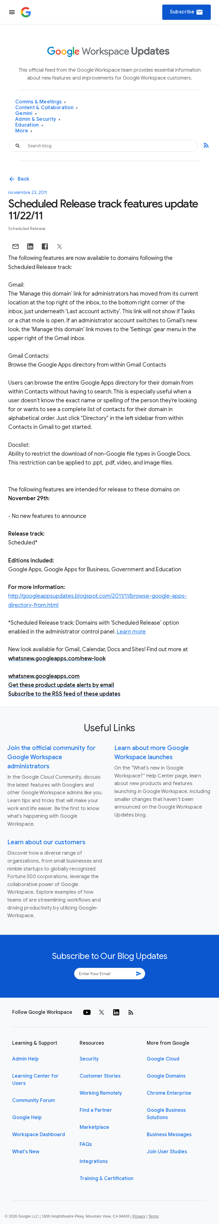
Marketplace (94, 1127)
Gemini (26, 114)
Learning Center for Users (35, 1079)
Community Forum (33, 1100)
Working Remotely (101, 1093)
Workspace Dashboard (38, 1135)
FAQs (86, 1144)
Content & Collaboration (46, 108)
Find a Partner (96, 1110)
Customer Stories (100, 1076)
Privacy (139, 1216)
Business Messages (169, 1135)
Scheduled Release (26, 228)
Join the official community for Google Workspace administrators (51, 757)
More (24, 131)
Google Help (27, 1118)
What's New (25, 1152)
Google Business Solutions (166, 1114)
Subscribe (186, 12)
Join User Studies (167, 1152)
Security (89, 1059)
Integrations (94, 1161)
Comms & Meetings (40, 102)
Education (29, 125)
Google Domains (166, 1076)
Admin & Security (38, 119)
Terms (153, 1216)
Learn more (131, 631)
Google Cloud (163, 1059)
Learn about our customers (46, 842)
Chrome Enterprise (169, 1093)
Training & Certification (106, 1179)
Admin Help (25, 1059)
